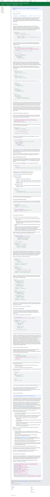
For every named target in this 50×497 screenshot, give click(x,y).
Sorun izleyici (32, 489)
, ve (17, 427)
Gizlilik (14, 495)
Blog (12, 488)
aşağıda (28, 153)
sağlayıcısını (19, 150)
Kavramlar (19, 11)
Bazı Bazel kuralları (19, 395)
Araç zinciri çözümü (28, 160)
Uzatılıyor (16, 11)
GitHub (12, 489)
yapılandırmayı (15, 311)
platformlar (14, 19)
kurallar (37, 18)
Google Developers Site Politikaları (22, 481)
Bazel (13, 11)
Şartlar (12, 495)
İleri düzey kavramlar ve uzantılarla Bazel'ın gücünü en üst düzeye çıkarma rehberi (15, 3)
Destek (31, 488)
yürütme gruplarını (17, 450)
